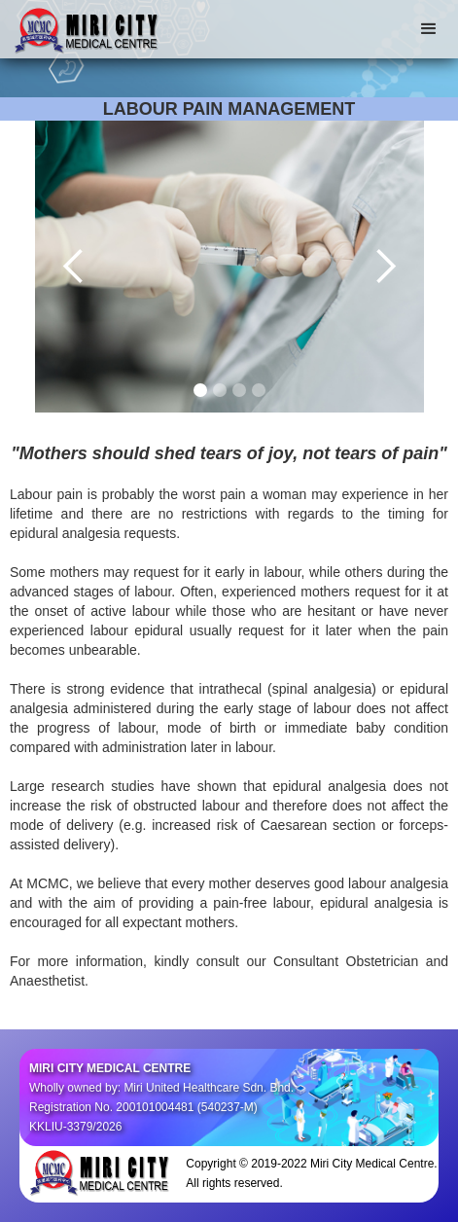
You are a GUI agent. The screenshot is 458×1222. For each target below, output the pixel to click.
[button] (429, 29)
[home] (82, 28)
